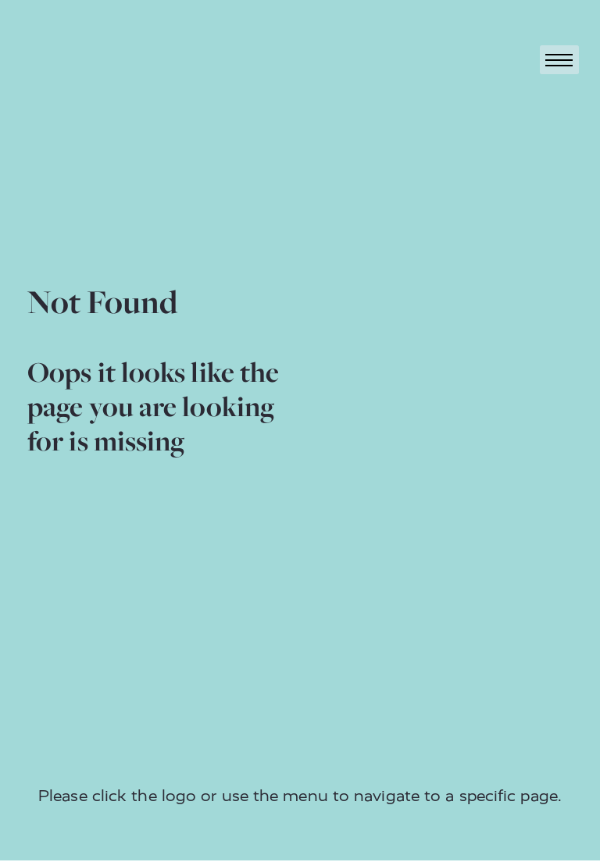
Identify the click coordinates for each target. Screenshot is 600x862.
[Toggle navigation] (559, 59)
